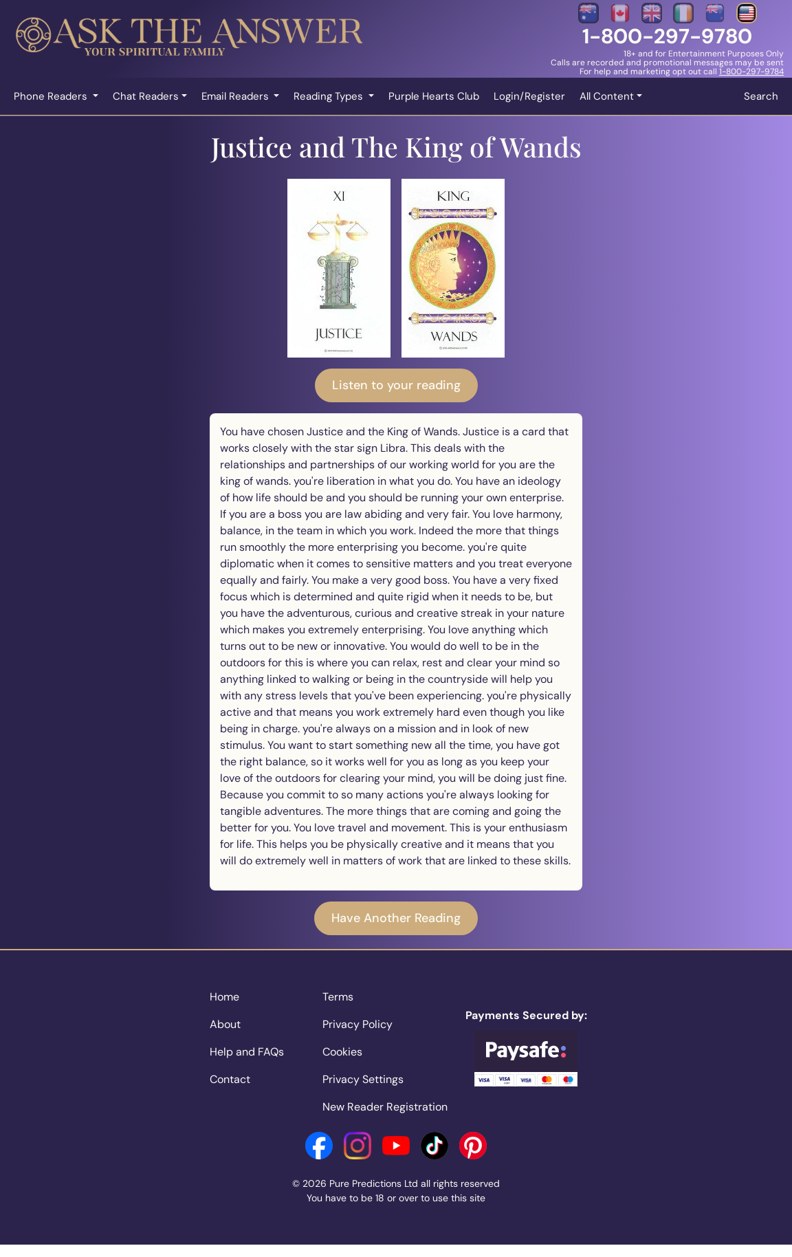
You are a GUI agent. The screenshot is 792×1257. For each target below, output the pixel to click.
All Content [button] (607, 96)
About (225, 1024)
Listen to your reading (396, 385)
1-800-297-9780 (667, 36)
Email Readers (236, 96)
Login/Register (529, 96)
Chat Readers (146, 96)
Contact (230, 1079)
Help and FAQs (247, 1052)
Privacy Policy (357, 1024)
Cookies (342, 1052)
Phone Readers (52, 96)
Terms (337, 997)
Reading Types (330, 96)
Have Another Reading (396, 918)
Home (224, 997)
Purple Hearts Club (433, 96)
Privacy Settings (363, 1079)
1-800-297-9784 (751, 71)
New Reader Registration (385, 1107)
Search (761, 96)
